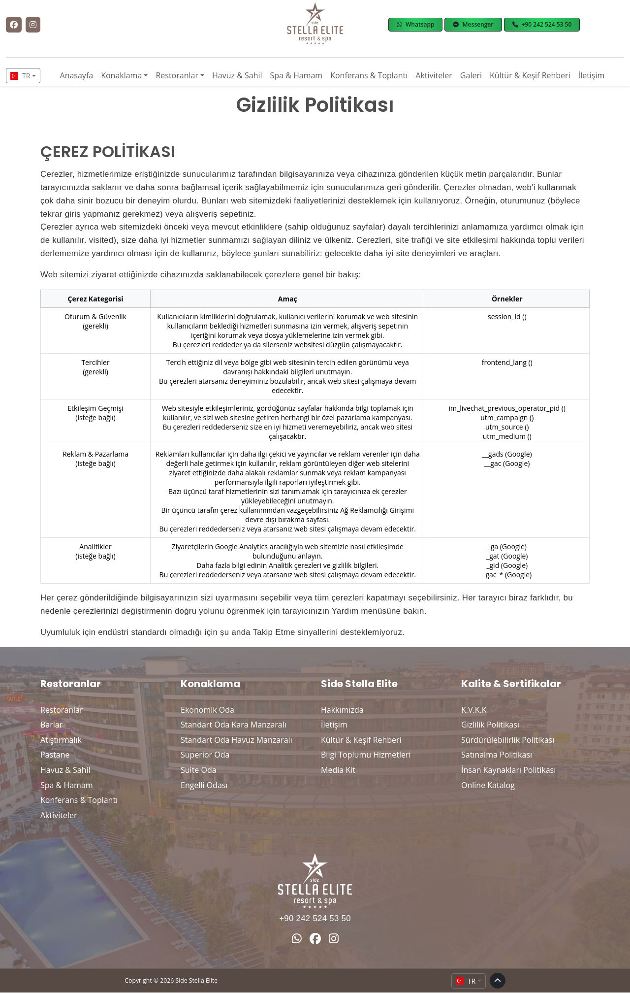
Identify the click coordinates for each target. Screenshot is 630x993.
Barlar (51, 724)
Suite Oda (199, 769)
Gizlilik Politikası (490, 724)
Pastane (55, 754)
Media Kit (338, 769)
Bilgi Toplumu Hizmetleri (366, 754)
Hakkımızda (342, 709)
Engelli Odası (204, 785)
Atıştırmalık (61, 739)
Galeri (471, 75)
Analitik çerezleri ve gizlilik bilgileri (323, 565)
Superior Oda (205, 754)
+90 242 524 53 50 (315, 918)
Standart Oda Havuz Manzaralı (236, 739)
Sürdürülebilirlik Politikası (507, 739)
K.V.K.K (474, 709)
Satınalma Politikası (496, 754)
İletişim (591, 75)
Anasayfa (77, 75)
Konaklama (121, 75)
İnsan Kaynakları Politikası (508, 769)
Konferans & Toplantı (369, 75)
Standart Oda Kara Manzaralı (233, 724)
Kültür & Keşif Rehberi (530, 75)
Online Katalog (488, 785)
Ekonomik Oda (207, 709)
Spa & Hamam (296, 75)
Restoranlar (177, 75)
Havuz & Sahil (237, 75)
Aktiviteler (433, 75)
